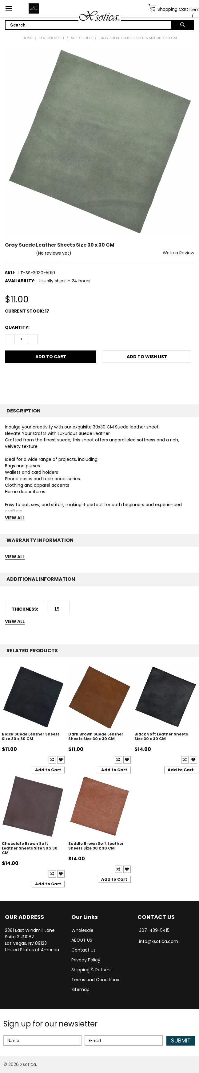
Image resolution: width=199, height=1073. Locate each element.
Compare (52, 760)
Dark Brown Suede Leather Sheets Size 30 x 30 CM (95, 736)
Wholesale (82, 930)
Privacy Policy (85, 960)
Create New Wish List (61, 760)
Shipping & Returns (91, 970)
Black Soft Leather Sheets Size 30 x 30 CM (161, 736)
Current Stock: (27, 311)
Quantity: (17, 327)
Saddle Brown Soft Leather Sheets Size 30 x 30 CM (96, 846)
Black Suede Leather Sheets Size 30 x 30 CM (30, 736)
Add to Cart (48, 770)
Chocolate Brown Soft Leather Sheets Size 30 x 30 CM (30, 848)
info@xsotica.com (158, 941)
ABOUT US (81, 940)
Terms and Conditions (95, 980)
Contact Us (83, 950)
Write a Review (178, 253)
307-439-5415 (154, 930)
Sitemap (80, 989)
